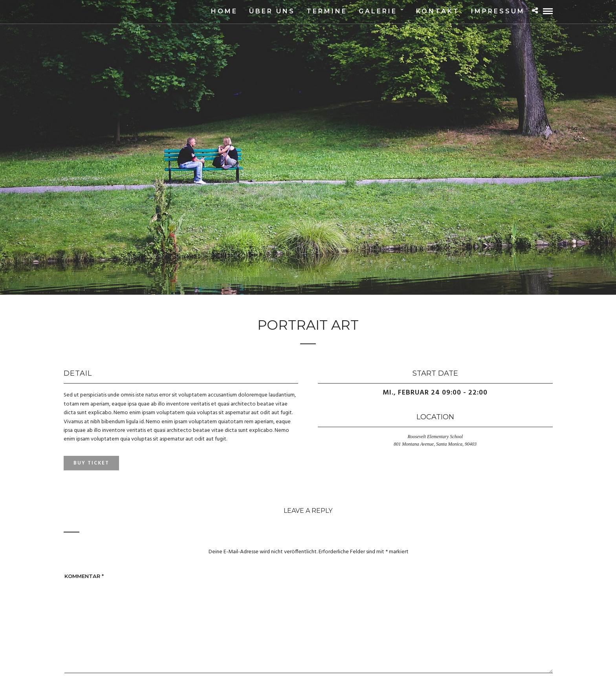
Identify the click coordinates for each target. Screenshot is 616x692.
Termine (326, 11)
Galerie (378, 11)
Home (224, 11)
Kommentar (84, 576)
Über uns (272, 11)
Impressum (498, 11)
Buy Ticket (91, 463)
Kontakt (438, 11)
